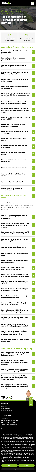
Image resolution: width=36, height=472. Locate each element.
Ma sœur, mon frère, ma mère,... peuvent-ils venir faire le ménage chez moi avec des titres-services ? (15, 110)
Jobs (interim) (5, 403)
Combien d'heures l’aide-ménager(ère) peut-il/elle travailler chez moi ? (14, 73)
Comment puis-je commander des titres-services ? (13, 153)
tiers (19, 441)
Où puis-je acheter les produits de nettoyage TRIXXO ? (14, 282)
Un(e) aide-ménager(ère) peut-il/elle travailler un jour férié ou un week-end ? (15, 318)
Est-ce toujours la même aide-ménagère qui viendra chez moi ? (14, 87)
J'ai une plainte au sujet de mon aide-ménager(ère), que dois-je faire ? (12, 268)
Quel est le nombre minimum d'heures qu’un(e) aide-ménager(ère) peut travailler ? (14, 325)
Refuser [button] (10, 465)
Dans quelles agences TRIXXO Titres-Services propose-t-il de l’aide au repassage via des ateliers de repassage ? (15, 354)
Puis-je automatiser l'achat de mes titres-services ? (13, 196)
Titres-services (7, 13)
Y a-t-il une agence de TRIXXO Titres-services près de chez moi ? (15, 52)
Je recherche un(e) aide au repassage (9, 422)
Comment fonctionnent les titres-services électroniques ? (14, 160)
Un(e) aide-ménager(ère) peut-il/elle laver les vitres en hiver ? (15, 340)
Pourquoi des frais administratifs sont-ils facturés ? (13, 139)
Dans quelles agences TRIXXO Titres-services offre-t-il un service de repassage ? (15, 311)
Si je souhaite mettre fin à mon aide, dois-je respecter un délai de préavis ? (14, 296)
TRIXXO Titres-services (13, 11)
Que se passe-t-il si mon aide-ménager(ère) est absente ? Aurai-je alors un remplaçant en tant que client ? (15, 95)
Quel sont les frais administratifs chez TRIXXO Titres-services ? (15, 132)
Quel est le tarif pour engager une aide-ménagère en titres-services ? (13, 125)
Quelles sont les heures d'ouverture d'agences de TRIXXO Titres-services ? (15, 289)
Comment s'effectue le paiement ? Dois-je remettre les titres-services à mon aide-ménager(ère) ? (14, 217)
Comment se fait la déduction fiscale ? (12, 182)
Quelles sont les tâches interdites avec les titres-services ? (13, 66)
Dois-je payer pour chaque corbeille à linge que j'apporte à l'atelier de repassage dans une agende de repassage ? (15, 377)
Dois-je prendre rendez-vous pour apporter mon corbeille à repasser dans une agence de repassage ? (14, 386)
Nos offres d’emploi (5, 408)
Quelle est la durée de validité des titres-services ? (13, 175)
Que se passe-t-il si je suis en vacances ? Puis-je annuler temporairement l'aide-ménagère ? (15, 275)
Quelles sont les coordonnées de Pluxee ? (13, 247)
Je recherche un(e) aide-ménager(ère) (9, 420)
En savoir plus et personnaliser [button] (18, 469)
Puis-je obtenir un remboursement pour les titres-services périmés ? (14, 240)
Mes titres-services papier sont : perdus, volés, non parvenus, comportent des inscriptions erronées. (15, 225)
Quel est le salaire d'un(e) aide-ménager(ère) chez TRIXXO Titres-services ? (14, 304)
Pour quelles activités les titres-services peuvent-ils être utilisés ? (13, 59)
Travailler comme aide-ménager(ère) (9, 424)
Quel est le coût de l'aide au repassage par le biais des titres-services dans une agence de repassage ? (14, 362)
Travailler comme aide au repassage (9, 426)
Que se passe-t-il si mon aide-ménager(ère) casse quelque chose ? (14, 261)
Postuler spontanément (6, 410)
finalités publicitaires (5, 448)
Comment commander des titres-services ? (14, 168)
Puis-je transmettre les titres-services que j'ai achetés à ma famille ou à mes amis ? (15, 233)
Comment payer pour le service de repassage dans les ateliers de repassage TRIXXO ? (14, 370)
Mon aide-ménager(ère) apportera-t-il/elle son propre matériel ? (15, 118)
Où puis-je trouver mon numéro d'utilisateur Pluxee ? (14, 254)
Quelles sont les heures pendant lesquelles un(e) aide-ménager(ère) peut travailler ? (14, 102)
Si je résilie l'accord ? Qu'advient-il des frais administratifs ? (14, 146)
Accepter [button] (26, 465)
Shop (2, 429)
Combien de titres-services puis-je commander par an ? (11, 189)
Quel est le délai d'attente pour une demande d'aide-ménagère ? (14, 80)
